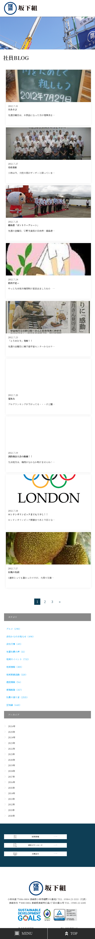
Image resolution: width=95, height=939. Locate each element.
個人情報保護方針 (69, 912)
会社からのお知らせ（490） (20, 636)
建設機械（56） (14, 682)
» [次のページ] (60, 601)
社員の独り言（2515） (17, 697)
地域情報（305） (14, 666)
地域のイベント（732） (18, 659)
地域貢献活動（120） (17, 674)
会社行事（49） (14, 644)
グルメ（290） (13, 628)
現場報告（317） (14, 689)
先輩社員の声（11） (16, 651)
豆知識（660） (13, 704)
